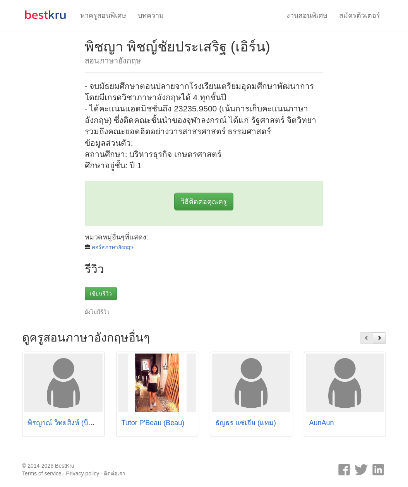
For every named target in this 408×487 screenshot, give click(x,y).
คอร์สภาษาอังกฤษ (113, 247)
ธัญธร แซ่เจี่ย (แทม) (245, 423)
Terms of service (42, 473)
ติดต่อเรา (114, 473)
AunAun (321, 423)
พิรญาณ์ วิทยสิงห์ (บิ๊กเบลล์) (68, 423)
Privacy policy (82, 473)
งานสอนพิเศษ (306, 15)
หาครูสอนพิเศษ (103, 15)
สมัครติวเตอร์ (359, 15)
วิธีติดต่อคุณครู (204, 201)
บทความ (151, 15)
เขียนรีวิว (101, 293)
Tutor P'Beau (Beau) (153, 423)
